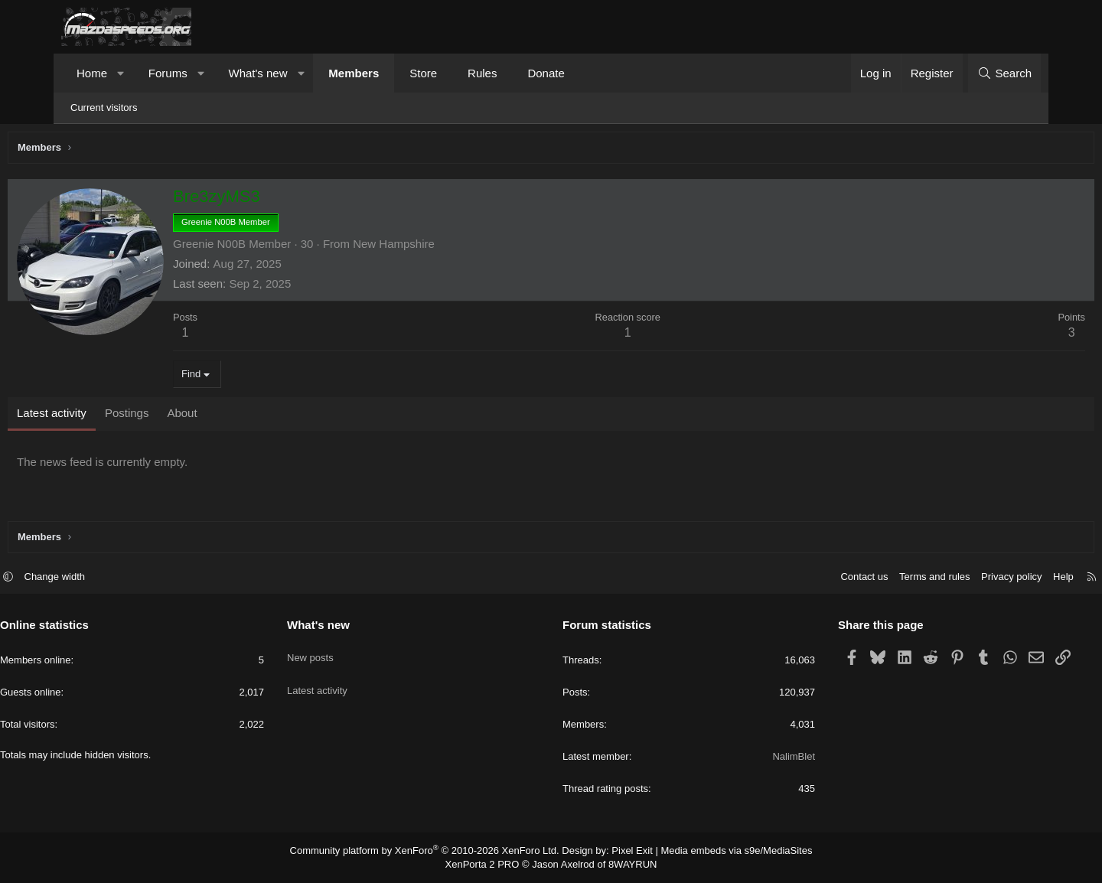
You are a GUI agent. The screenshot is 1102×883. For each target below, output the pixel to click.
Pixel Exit (625, 852)
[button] (121, 73)
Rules (482, 73)
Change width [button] (116, 579)
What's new (257, 73)
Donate (545, 73)
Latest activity (348, 680)
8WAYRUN (626, 864)
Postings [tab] (184, 416)
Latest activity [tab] (109, 416)
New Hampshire (451, 247)
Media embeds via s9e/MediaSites (722, 852)
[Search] (1004, 73)
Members (353, 73)
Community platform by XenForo (434, 852)
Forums (167, 73)
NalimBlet (763, 758)
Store (423, 73)
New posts (341, 653)
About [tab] (239, 416)
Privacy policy (950, 579)
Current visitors (103, 107)
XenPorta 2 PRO (487, 864)
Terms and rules (873, 579)
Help (1002, 579)
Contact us (802, 579)
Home (92, 73)
